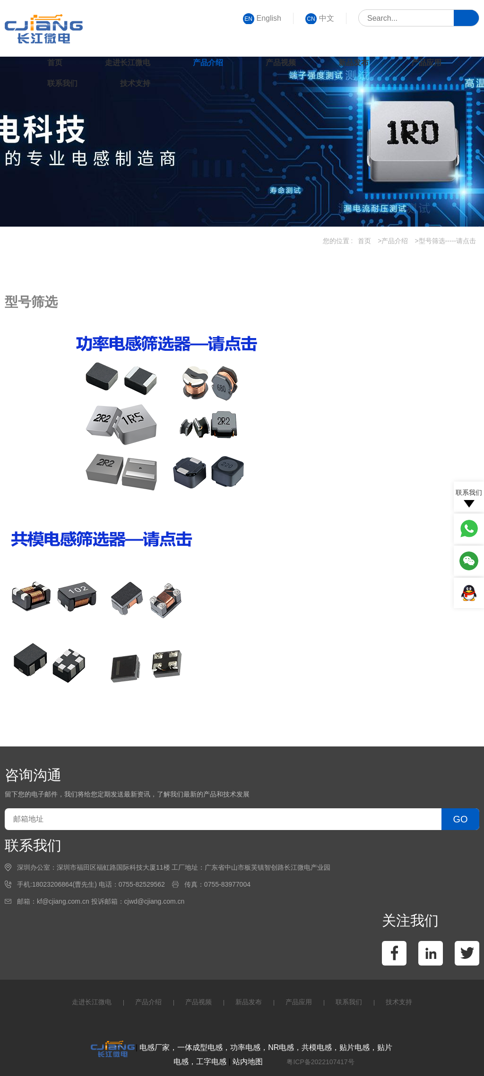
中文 (319, 18)
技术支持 (135, 83)
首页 (54, 63)
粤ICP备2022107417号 (320, 1062)
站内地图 (248, 1062)
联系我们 (62, 83)
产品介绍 (208, 63)
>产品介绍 (393, 241)
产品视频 (281, 63)
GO (460, 819)
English (262, 18)
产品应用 (426, 63)
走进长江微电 (127, 63)
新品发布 (353, 63)
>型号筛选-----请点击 (445, 241)
